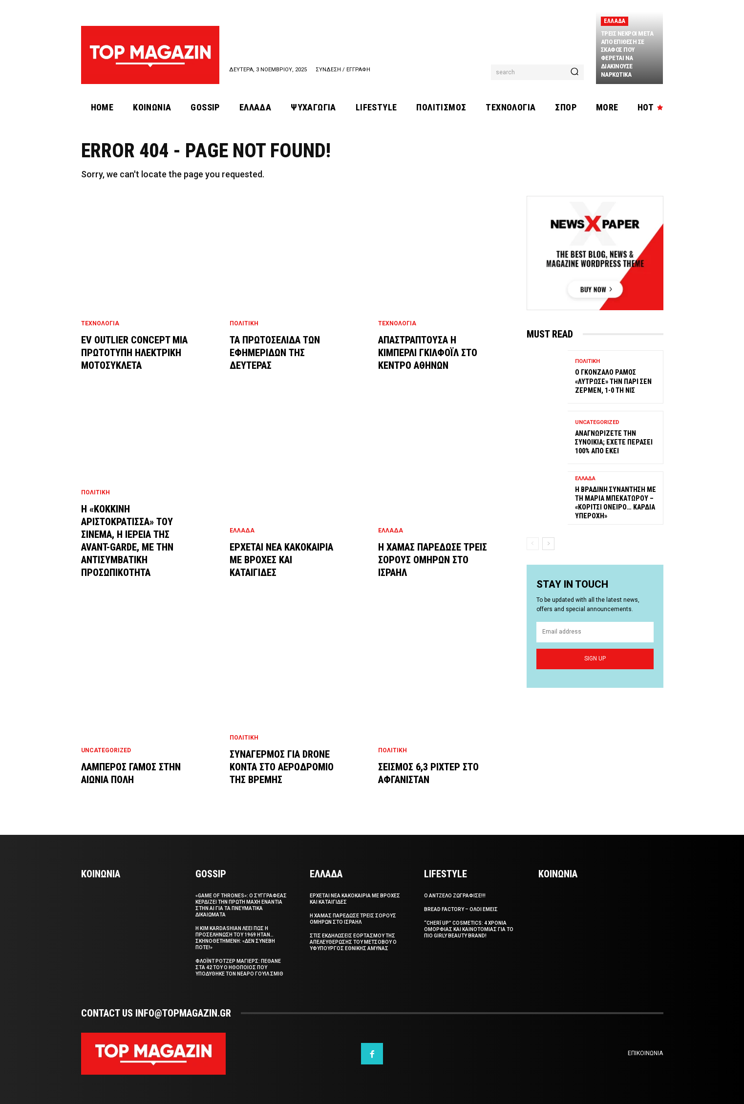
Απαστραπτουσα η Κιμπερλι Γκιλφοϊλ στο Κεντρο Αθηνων (427, 352)
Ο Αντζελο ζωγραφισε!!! (455, 895)
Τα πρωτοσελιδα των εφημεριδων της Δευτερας (275, 352)
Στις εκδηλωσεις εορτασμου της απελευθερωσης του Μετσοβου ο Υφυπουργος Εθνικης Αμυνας (353, 942)
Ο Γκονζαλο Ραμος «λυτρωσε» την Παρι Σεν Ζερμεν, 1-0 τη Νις (613, 381)
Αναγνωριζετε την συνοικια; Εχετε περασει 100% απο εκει (614, 442)
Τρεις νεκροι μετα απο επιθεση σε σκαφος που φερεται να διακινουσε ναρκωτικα (627, 54)
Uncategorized (106, 750)
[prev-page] (533, 543)
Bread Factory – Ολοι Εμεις (461, 909)
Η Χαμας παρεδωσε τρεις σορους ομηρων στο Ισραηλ (432, 559)
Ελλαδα (614, 21)
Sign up (595, 658)
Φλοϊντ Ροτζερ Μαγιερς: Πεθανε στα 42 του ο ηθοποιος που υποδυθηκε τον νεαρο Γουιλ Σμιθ (239, 967)
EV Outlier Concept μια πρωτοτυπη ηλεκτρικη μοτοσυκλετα (134, 352)
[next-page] (548, 543)
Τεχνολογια (100, 323)
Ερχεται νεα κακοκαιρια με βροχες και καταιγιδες (281, 559)
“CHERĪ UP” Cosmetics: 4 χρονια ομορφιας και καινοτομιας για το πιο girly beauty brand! (468, 929)
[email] (595, 632)
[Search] (574, 72)
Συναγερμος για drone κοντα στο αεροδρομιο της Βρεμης (282, 767)
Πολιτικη (95, 492)
